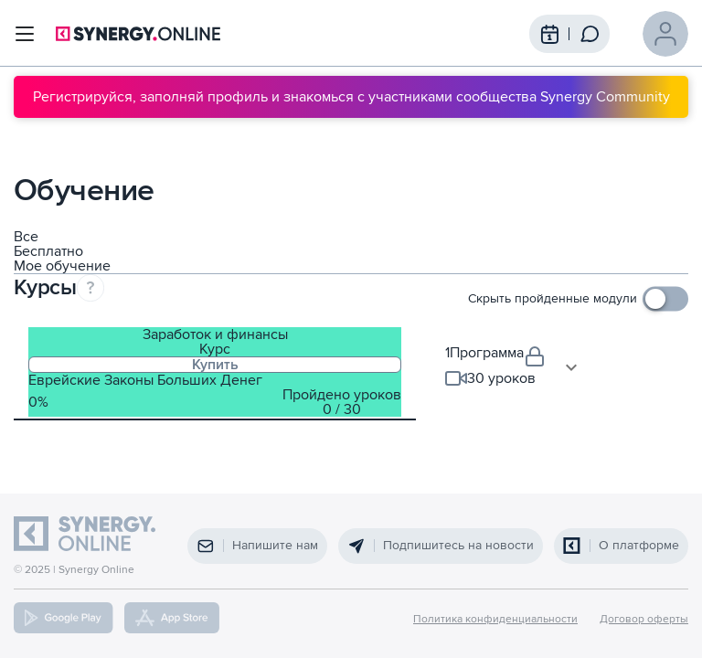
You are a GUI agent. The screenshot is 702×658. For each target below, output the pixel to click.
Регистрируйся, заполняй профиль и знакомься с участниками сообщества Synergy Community (351, 97)
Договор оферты (644, 619)
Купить (215, 364)
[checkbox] (578, 299)
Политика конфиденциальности (495, 619)
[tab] (215, 372)
